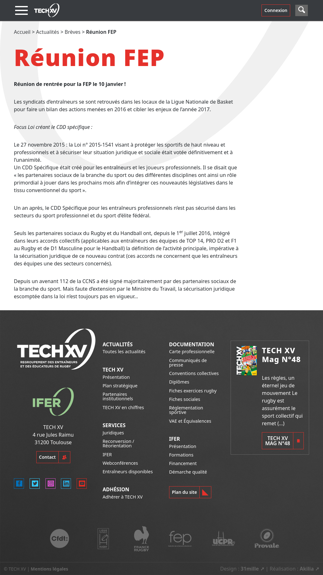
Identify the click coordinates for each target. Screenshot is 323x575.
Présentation (116, 377)
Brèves (72, 31)
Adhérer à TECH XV (123, 497)
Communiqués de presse (188, 362)
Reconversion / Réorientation (118, 443)
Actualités (47, 31)
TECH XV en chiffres (123, 407)
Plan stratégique (120, 386)
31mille (250, 568)
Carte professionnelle (191, 351)
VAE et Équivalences (190, 421)
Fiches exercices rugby (193, 391)
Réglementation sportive (186, 410)
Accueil (22, 31)
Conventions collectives (194, 373)
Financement (183, 463)
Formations (181, 455)
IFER (107, 454)
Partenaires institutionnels (118, 396)
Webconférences (120, 463)
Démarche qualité (188, 472)
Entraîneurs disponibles (128, 472)
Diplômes (179, 382)
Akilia (307, 568)
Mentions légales (49, 569)
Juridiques (113, 433)
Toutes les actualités (124, 351)
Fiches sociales (184, 399)
